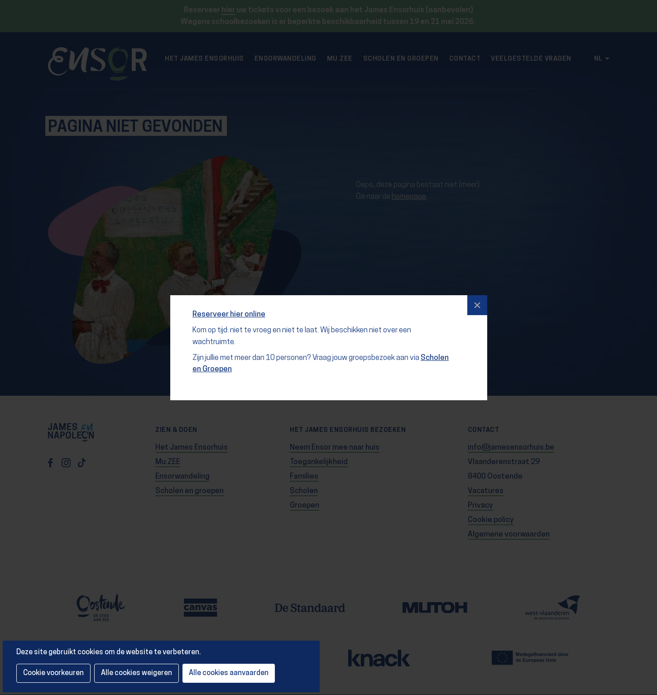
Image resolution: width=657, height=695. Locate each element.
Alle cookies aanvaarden (229, 673)
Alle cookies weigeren (136, 673)
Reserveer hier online (229, 312)
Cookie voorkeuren (53, 673)
